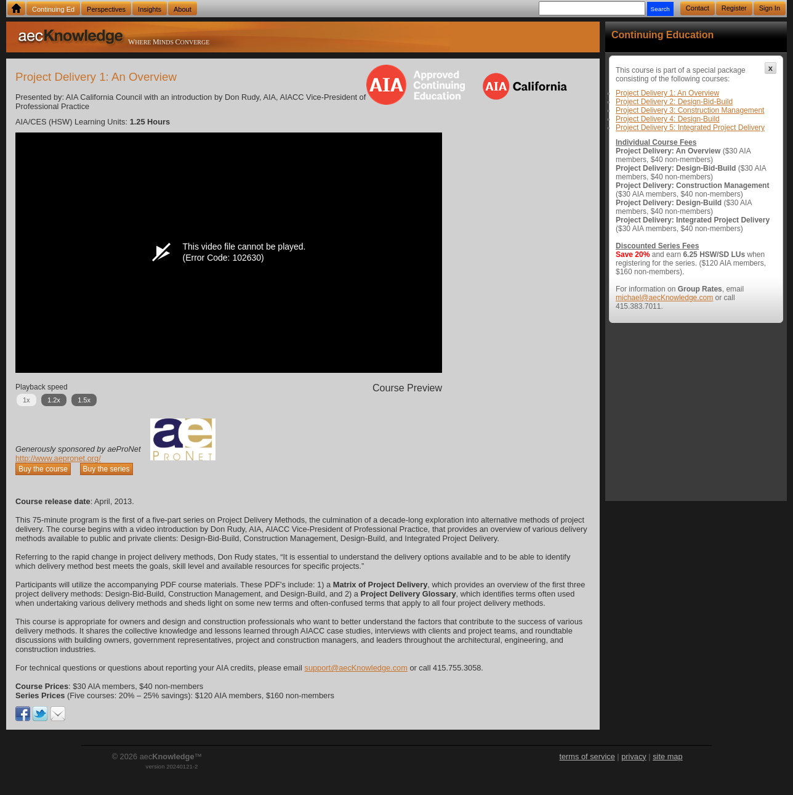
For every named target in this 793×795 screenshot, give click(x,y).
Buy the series (106, 469)
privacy (633, 756)
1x (26, 400)
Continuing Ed (53, 9)
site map (667, 756)
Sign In (769, 8)
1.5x (84, 400)
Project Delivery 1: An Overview (667, 93)
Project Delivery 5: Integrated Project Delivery (690, 127)
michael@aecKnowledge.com (664, 297)
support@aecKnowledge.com (355, 667)
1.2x (53, 400)
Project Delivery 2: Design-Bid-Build (674, 101)
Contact (697, 8)
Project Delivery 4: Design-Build (668, 119)
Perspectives (106, 9)
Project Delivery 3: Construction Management (690, 110)
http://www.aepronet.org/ (58, 458)
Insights (149, 9)
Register (734, 8)
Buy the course (43, 469)
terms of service (586, 756)
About (182, 9)
